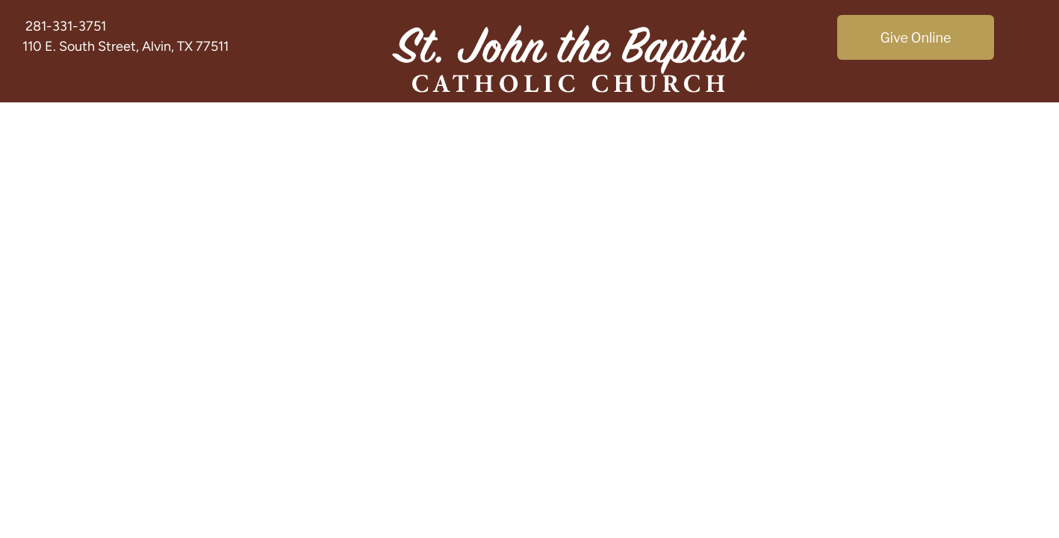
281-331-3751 (65, 26)
